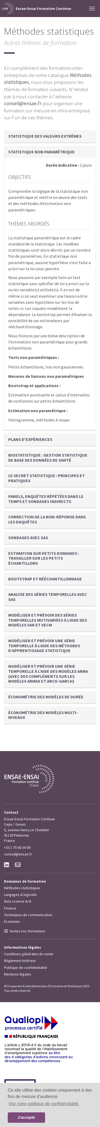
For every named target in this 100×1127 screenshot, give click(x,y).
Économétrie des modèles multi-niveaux (43, 715)
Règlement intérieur (20, 960)
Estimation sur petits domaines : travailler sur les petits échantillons (43, 558)
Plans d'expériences (30, 439)
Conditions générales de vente (28, 954)
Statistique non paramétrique (41, 151)
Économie (12, 921)
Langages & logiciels (20, 894)
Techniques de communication (28, 914)
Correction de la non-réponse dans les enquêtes (47, 519)
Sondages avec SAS (28, 537)
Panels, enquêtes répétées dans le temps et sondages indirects (45, 499)
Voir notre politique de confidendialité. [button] (44, 1103)
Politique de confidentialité (25, 967)
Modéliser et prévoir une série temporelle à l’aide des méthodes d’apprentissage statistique (44, 645)
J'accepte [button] (26, 1117)
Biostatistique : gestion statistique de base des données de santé (47, 457)
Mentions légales (17, 974)
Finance (10, 908)
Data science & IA (17, 901)
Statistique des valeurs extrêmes (45, 136)
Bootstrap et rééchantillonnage (45, 578)
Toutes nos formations (27, 931)
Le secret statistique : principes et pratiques (46, 478)
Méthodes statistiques (22, 888)
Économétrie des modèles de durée (45, 696)
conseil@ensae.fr (22, 103)
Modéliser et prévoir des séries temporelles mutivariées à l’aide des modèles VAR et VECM (47, 620)
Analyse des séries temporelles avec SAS (47, 597)
